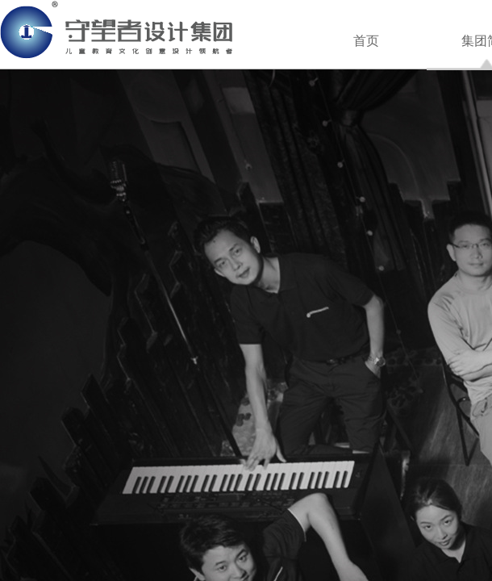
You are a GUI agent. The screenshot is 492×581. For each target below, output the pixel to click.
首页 (366, 41)
